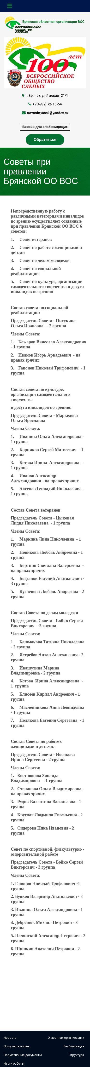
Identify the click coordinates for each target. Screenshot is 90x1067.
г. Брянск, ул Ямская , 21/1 (46, 96)
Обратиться (45, 140)
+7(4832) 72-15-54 (47, 104)
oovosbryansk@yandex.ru (47, 113)
